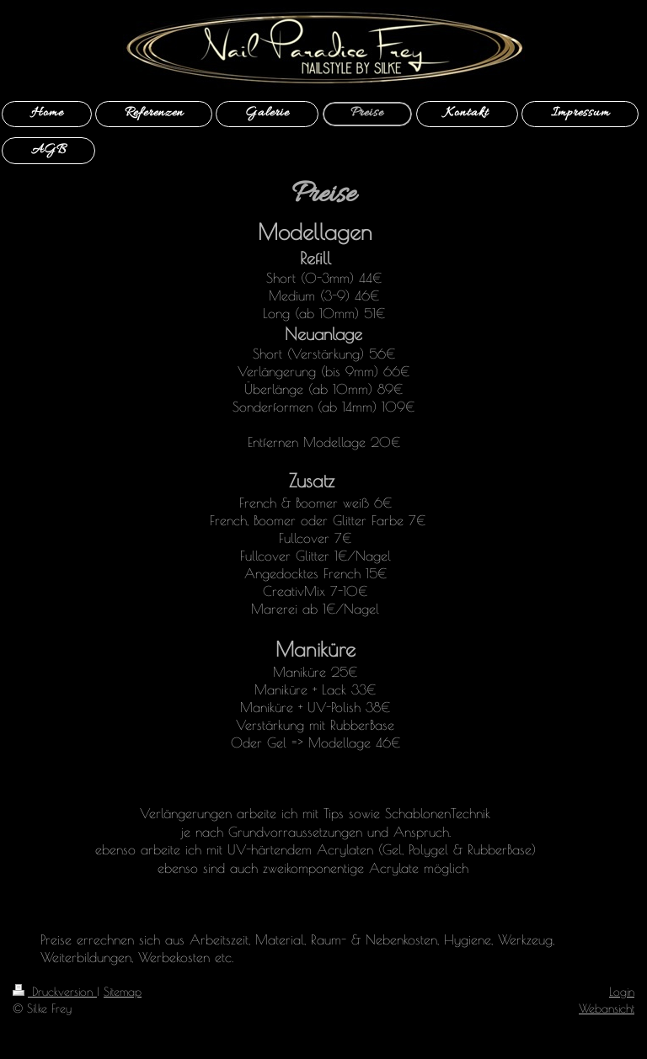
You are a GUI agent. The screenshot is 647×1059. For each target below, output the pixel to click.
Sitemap (123, 991)
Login (621, 991)
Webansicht (606, 1008)
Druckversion (55, 991)
